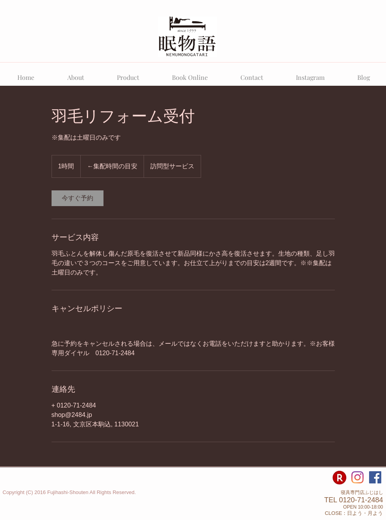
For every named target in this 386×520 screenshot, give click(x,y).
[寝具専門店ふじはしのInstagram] (357, 477)
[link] (77, 198)
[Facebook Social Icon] (375, 477)
